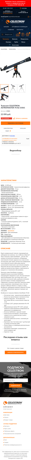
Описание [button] (23, 128)
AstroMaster (11, 230)
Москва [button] (12, 135)
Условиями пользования (21, 390)
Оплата (6, 417)
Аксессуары (15, 45)
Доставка (6, 415)
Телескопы (6, 39)
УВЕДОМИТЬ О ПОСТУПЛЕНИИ (15, 123)
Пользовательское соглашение (12, 433)
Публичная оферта (9, 431)
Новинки (11, 29)
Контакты (20, 29)
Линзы (23, 42)
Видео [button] (8, 130)
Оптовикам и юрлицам (19, 26)
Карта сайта (7, 428)
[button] (7, 13)
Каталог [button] (6, 26)
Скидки (6, 442)
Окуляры (8, 42)
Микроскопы (24, 39)
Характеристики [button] (8, 128)
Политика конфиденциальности (13, 445)
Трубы (16, 42)
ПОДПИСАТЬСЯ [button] (15, 385)
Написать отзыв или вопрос (15, 352)
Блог (5, 440)
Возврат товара (8, 420)
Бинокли (14, 39)
